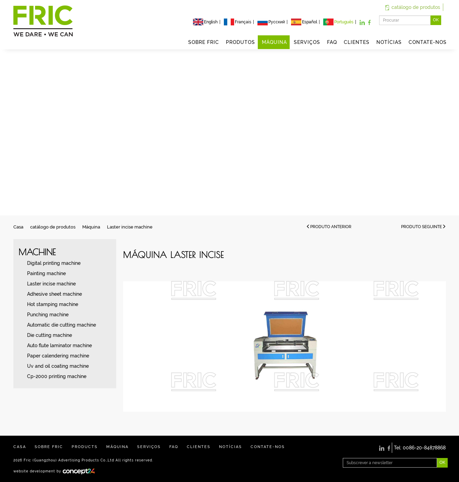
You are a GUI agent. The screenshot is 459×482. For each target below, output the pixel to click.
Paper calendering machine (58, 355)
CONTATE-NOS (428, 42)
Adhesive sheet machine (54, 294)
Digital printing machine (54, 263)
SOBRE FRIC (203, 42)
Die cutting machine (49, 335)
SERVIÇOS (307, 42)
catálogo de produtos (412, 7)
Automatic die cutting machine (61, 325)
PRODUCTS (85, 447)
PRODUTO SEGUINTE (423, 226)
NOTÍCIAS (389, 42)
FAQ (332, 42)
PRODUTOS (240, 42)
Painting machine (46, 273)
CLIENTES (357, 42)
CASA (19, 447)
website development (34, 471)
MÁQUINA (274, 42)
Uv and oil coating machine (58, 366)
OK (436, 19)
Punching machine (48, 314)
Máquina (91, 227)
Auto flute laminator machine (59, 345)
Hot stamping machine (52, 304)
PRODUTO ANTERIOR (328, 226)
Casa (18, 227)
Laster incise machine (130, 227)
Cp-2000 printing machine (56, 376)
